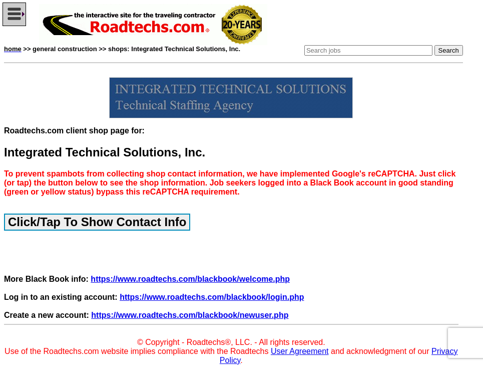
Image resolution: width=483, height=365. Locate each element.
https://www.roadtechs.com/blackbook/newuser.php (189, 315)
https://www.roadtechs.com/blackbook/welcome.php (190, 279)
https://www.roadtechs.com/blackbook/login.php (212, 297)
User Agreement (300, 351)
